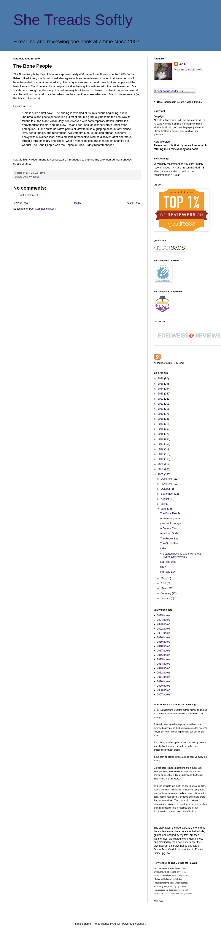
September (167, 493)
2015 (161, 433)
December (167, 478)
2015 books (163, 659)
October (166, 488)
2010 (161, 459)
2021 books (163, 632)
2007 (161, 474)
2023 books (163, 624)
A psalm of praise (170, 518)
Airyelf (117, 923)
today (163, 548)
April (164, 583)
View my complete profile (188, 69)
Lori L (182, 63)
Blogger (141, 923)
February (166, 593)
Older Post (133, 202)
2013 (161, 444)
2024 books (163, 619)
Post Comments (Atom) (42, 208)
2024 (161, 388)
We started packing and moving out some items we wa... (180, 555)
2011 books (163, 676)
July (163, 503)
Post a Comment (28, 195)
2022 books (163, 628)
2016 (161, 428)
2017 (161, 423)
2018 (161, 418)
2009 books (163, 685)
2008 (161, 469)
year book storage (170, 523)
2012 (161, 449)
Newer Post (21, 202)
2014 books (163, 663)
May (163, 578)
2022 (161, 398)
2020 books (163, 637)
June (164, 508)
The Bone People (170, 513)
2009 (161, 464)
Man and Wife (168, 561)
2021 (161, 403)
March (165, 588)
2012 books (163, 672)
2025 (161, 383)
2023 (161, 393)
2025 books (163, 615)
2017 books (163, 650)
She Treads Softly (73, 19)
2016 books (163, 654)
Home (77, 202)
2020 (161, 408)
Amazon (26, 106)
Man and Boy (167, 571)
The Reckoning (169, 538)
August (165, 498)
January (166, 598)
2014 (161, 439)
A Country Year (168, 528)
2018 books (163, 646)
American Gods (169, 533)
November (167, 483)
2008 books (163, 690)
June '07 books (31, 176)
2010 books (163, 681)
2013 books (163, 668)
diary (163, 566)
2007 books (163, 694)
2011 (161, 454)
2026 (161, 378)
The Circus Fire (169, 543)
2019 (161, 413)
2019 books (163, 641)
